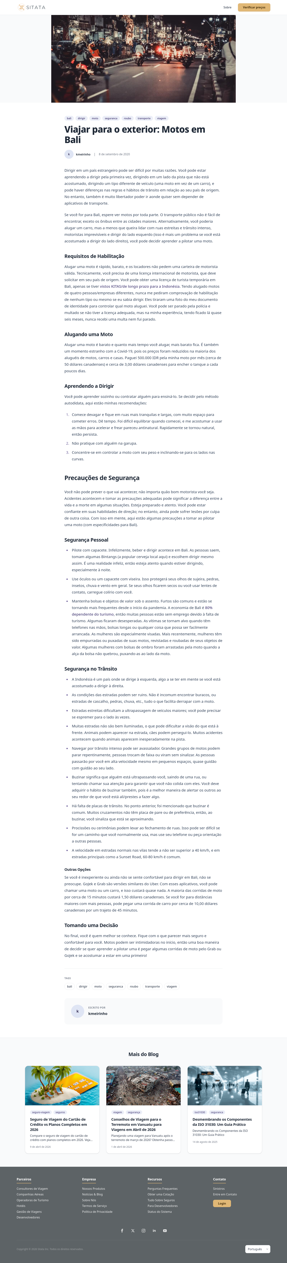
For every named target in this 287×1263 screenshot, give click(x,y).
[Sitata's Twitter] (132, 1230)
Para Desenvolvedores (163, 1206)
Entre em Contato (225, 1194)
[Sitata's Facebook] (122, 1230)
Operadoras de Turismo (33, 1200)
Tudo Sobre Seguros (161, 1200)
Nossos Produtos (93, 1189)
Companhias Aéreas (30, 1194)
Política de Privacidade (97, 1212)
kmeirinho (98, 1013)
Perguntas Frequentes (163, 1189)
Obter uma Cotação (161, 1194)
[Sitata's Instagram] (143, 1230)
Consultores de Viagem (32, 1189)
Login (222, 1203)
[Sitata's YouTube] (164, 1230)
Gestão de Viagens (29, 1212)
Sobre (227, 7)
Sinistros (219, 1189)
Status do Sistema (160, 1212)
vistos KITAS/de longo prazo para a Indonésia (140, 286)
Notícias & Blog (92, 1194)
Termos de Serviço (94, 1206)
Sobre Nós (89, 1200)
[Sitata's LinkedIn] (154, 1230)
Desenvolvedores (28, 1217)
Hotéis (21, 1206)
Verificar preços (254, 7)
